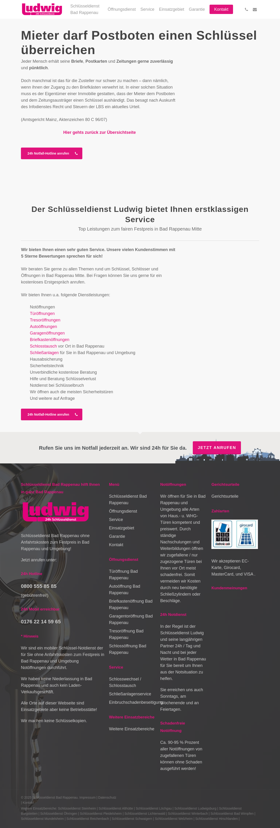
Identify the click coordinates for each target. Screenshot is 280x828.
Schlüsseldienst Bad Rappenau (128, 499)
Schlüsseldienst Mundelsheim (42, 819)
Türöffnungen (42, 313)
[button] (51, 153)
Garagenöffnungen (47, 333)
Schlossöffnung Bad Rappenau (127, 649)
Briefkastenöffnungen (49, 339)
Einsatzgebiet (121, 528)
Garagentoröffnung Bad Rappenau (131, 619)
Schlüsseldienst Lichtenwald (144, 813)
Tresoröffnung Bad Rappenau (126, 634)
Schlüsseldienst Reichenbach (88, 819)
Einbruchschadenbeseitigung (132, 702)
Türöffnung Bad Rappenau (123, 574)
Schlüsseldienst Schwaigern (132, 819)
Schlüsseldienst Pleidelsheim (101, 813)
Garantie (117, 536)
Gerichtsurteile (224, 496)
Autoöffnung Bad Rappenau (124, 589)
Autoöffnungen (43, 326)
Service (116, 519)
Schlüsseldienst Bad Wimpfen (231, 813)
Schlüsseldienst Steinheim (77, 808)
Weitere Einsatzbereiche (131, 729)
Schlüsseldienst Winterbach (188, 813)
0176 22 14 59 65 (41, 621)
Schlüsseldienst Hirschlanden (216, 819)
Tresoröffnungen (45, 320)
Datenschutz (107, 797)
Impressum (88, 797)
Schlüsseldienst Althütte (116, 808)
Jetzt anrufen (217, 447)
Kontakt (116, 544)
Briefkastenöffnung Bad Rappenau (131, 604)
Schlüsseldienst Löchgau (154, 808)
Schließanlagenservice (130, 694)
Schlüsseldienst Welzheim (174, 819)
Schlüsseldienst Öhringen (58, 813)
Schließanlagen (44, 352)
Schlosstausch (43, 346)
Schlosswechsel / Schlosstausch (125, 682)
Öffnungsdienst (123, 511)
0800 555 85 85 (39, 586)
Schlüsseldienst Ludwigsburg (195, 808)
